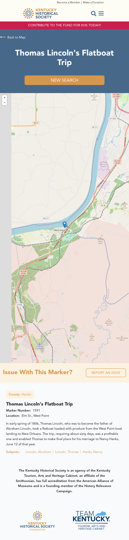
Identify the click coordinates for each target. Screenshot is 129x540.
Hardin (20, 394)
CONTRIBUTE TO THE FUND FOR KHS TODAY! (64, 25)
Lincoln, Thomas (67, 452)
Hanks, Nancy (92, 452)
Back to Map (16, 37)
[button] (64, 224)
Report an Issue (106, 373)
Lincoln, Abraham (38, 452)
